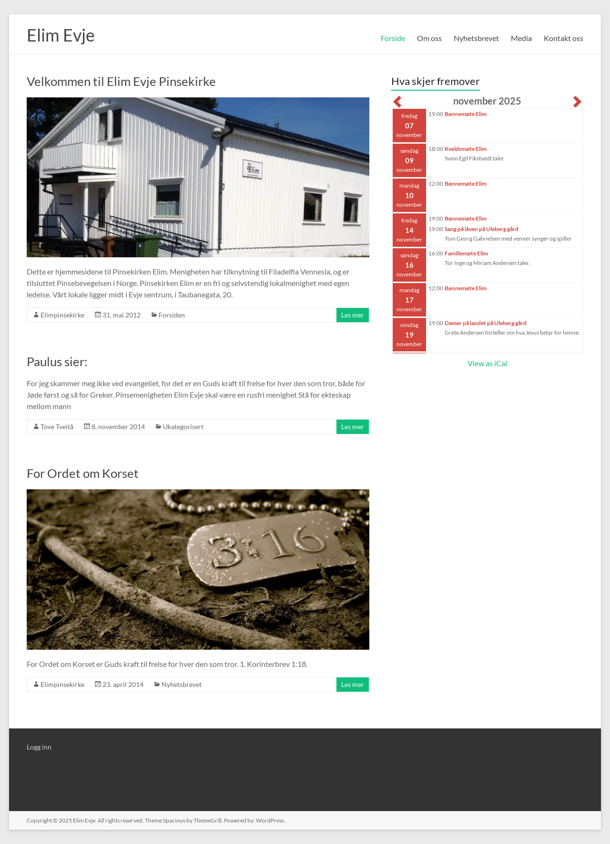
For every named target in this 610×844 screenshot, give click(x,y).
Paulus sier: (57, 361)
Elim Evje (61, 34)
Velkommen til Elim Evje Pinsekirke (121, 81)
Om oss (429, 37)
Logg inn (39, 747)
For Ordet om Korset (83, 473)
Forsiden (172, 315)
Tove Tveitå (57, 426)
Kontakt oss (563, 37)
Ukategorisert (183, 426)
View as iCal (487, 363)
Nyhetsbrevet (476, 37)
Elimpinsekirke (62, 315)
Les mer (352, 315)
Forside (393, 37)
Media (521, 37)
